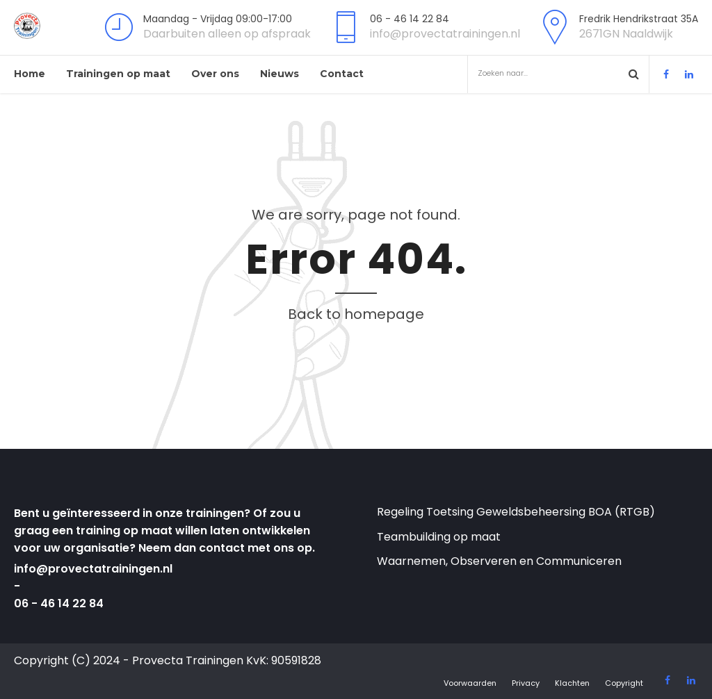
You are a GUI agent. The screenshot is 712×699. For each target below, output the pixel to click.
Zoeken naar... (551, 74)
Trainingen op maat (118, 73)
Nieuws (279, 73)
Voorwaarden (470, 683)
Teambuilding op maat (439, 537)
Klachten (572, 683)
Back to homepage (356, 314)
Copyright (624, 683)
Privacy (526, 683)
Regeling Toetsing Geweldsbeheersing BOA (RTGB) (516, 512)
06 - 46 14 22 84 (59, 603)
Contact (342, 73)
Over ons (215, 73)
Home (29, 73)
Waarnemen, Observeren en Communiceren (499, 561)
